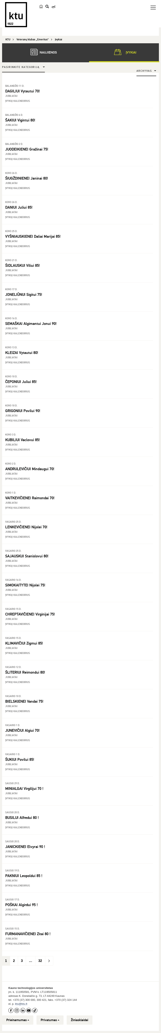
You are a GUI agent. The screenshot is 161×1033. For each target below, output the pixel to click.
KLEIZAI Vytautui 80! (21, 352)
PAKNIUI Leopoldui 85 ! (23, 875)
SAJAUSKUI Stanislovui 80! (26, 556)
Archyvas (144, 71)
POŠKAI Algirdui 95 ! (21, 905)
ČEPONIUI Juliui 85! (21, 381)
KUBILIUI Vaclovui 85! (22, 440)
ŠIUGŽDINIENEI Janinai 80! (26, 178)
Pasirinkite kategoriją (21, 67)
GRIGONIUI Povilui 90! (22, 411)
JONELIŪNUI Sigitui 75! (23, 294)
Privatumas (50, 1020)
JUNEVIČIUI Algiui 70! (22, 730)
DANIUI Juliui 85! (18, 207)
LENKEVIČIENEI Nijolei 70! (26, 527)
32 (40, 961)
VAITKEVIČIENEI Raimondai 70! (30, 498)
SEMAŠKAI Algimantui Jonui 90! (31, 323)
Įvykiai (124, 52)
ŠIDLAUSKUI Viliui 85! (22, 265)
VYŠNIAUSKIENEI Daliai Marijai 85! (33, 236)
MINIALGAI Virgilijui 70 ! (24, 788)
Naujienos (41, 52)
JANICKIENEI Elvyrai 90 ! (25, 846)
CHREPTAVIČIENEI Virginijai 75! (30, 614)
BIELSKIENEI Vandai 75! (24, 701)
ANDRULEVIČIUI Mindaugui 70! (29, 469)
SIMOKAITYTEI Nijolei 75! (25, 585)
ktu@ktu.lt (21, 1003)
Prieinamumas (17, 1020)
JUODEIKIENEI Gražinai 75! (26, 149)
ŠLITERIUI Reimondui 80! (25, 672)
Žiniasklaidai (79, 1020)
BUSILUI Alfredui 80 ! (22, 817)
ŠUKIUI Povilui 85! (19, 759)
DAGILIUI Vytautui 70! (22, 91)
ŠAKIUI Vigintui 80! (20, 120)
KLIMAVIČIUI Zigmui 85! (24, 643)
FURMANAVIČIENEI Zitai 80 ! (28, 934)
